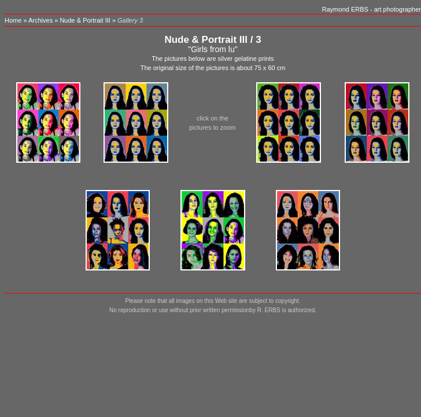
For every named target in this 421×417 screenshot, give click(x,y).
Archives (40, 20)
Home (13, 20)
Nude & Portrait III (85, 20)
